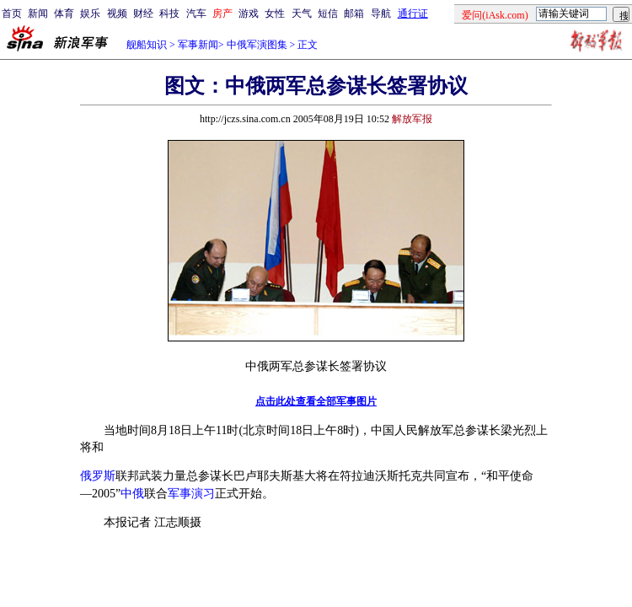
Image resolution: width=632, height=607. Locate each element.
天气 (302, 13)
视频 (117, 13)
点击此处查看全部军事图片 (316, 401)
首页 (12, 13)
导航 (381, 13)
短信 (328, 13)
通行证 (413, 13)
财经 (143, 13)
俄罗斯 (97, 476)
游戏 (248, 13)
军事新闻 (198, 45)
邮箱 (354, 13)
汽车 (196, 13)
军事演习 (191, 493)
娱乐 (90, 13)
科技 (169, 13)
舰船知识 (146, 45)
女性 (275, 13)
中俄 (132, 493)
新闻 (38, 13)
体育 (64, 13)
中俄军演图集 (257, 45)
